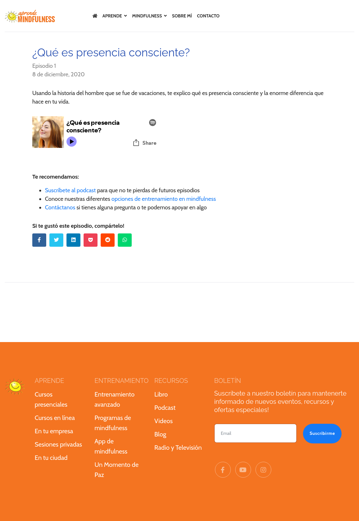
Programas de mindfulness (113, 423)
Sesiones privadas (58, 444)
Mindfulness (147, 16)
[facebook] (223, 470)
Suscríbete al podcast (70, 190)
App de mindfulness (111, 446)
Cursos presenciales (51, 399)
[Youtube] (243, 470)
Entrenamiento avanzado (115, 399)
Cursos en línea (55, 418)
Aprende (112, 16)
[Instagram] (263, 470)
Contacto (208, 16)
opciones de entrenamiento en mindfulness (163, 198)
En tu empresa (54, 431)
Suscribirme (322, 433)
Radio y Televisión (178, 447)
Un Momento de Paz (117, 470)
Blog (160, 434)
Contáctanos (60, 207)
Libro (161, 394)
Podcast (165, 407)
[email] (255, 433)
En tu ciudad (51, 457)
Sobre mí (182, 16)
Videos (163, 421)
